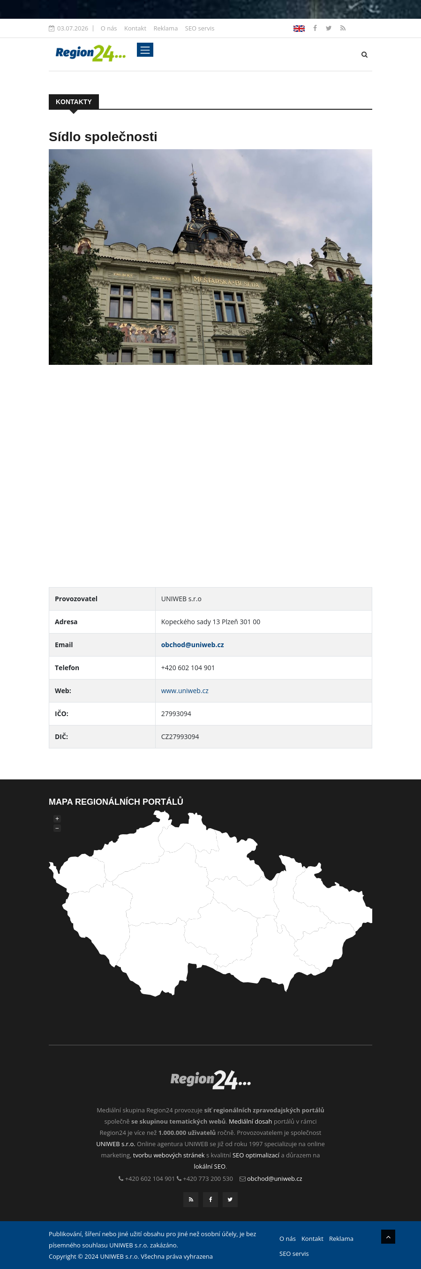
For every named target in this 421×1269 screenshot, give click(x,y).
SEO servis (200, 28)
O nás (109, 28)
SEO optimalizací (256, 1155)
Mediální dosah (250, 1121)
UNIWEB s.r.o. (115, 1144)
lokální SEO (210, 1166)
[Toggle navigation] (145, 50)
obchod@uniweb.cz (192, 644)
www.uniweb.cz (185, 690)
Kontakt (135, 28)
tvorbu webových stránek (169, 1155)
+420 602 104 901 (150, 1178)
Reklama (165, 28)
